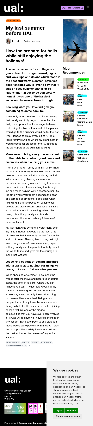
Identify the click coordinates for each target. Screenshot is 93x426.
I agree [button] (58, 410)
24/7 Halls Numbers (72, 8)
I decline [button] (71, 410)
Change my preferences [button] (67, 416)
